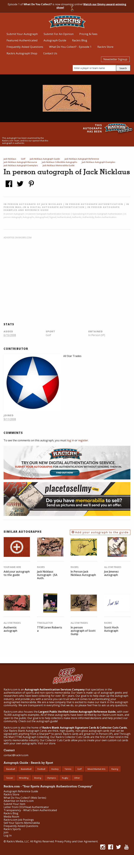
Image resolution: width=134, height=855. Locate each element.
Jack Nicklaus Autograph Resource (20, 162)
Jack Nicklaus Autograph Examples (98, 162)
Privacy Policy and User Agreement (76, 841)
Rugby (65, 777)
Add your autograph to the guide (100, 532)
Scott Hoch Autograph (111, 629)
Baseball (10, 768)
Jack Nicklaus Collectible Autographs (59, 162)
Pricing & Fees (88, 34)
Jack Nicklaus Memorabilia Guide (58, 165)
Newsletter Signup (115, 59)
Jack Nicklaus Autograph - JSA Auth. (47, 575)
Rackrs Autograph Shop (22, 53)
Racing (114, 768)
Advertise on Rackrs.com (17, 237)
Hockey (55, 768)
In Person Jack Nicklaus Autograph (83, 573)
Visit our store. (47, 743)
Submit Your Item (14, 804)
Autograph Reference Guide (21, 791)
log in (70, 440)
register (83, 440)
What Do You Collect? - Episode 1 (70, 47)
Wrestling (23, 777)
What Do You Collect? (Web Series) (25, 797)
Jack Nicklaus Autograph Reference (82, 158)
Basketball (26, 768)
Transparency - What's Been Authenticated (30, 810)
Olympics (51, 777)
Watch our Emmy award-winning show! (91, 5)
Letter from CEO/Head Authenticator (26, 807)
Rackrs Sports (12, 829)
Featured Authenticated (22, 40)
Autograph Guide (55, 40)
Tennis (68, 768)
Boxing (37, 777)
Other (77, 777)
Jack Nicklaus (10, 158)
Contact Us (50, 53)
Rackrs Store (105, 47)
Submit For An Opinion (59, 34)
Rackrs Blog (79, 40)
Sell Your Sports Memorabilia (22, 822)
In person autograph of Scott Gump (83, 631)
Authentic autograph (10, 629)
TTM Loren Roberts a (49, 629)
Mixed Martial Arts (96, 768)
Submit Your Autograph (22, 34)
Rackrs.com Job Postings (19, 819)
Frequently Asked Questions (25, 47)
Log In (8, 835)
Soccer (9, 777)
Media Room (11, 816)
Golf (23, 158)
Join (6, 832)
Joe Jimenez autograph (111, 573)
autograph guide (46, 721)
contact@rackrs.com (16, 755)
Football (41, 768)
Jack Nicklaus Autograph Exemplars (21, 165)
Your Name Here (12, 567)
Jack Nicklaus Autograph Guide (45, 158)
